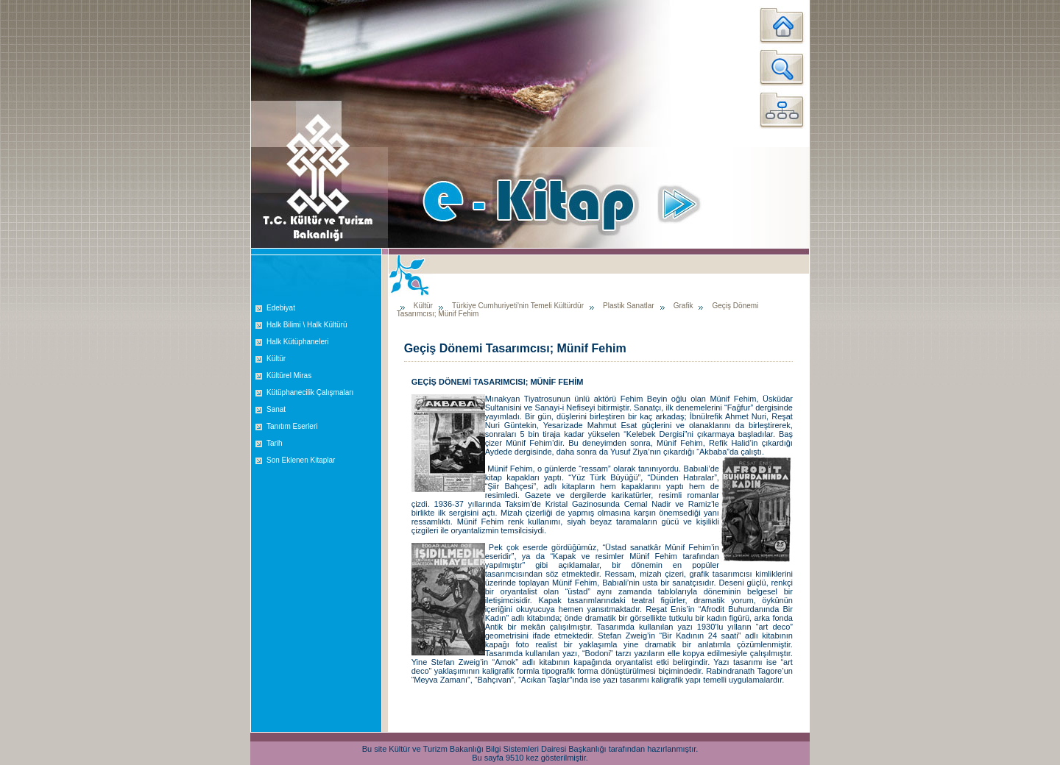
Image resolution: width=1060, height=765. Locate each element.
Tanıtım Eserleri (291, 426)
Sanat (276, 409)
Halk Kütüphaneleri (297, 342)
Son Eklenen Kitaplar (300, 460)
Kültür (276, 359)
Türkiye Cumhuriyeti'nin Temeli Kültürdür (518, 306)
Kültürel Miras (288, 375)
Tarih (274, 443)
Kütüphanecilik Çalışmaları (309, 392)
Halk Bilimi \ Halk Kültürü (306, 325)
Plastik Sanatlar (628, 306)
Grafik (683, 306)
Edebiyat (280, 308)
